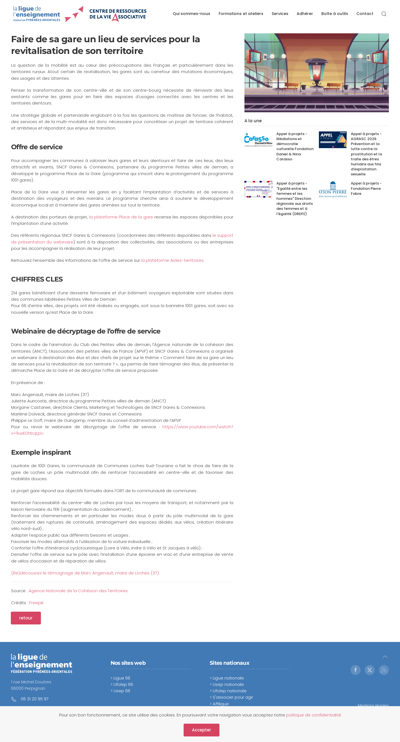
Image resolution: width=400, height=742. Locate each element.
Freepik (36, 603)
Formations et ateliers (241, 13)
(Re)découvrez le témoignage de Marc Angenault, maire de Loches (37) (85, 573)
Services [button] (280, 13)
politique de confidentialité (313, 715)
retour (21, 618)
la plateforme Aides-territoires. (172, 260)
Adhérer (305, 13)
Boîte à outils (334, 13)
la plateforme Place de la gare (121, 217)
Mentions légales (373, 705)
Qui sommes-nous (191, 13)
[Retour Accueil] (80, 14)
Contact (364, 13)
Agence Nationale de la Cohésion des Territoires (78, 591)
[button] (384, 14)
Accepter (201, 730)
